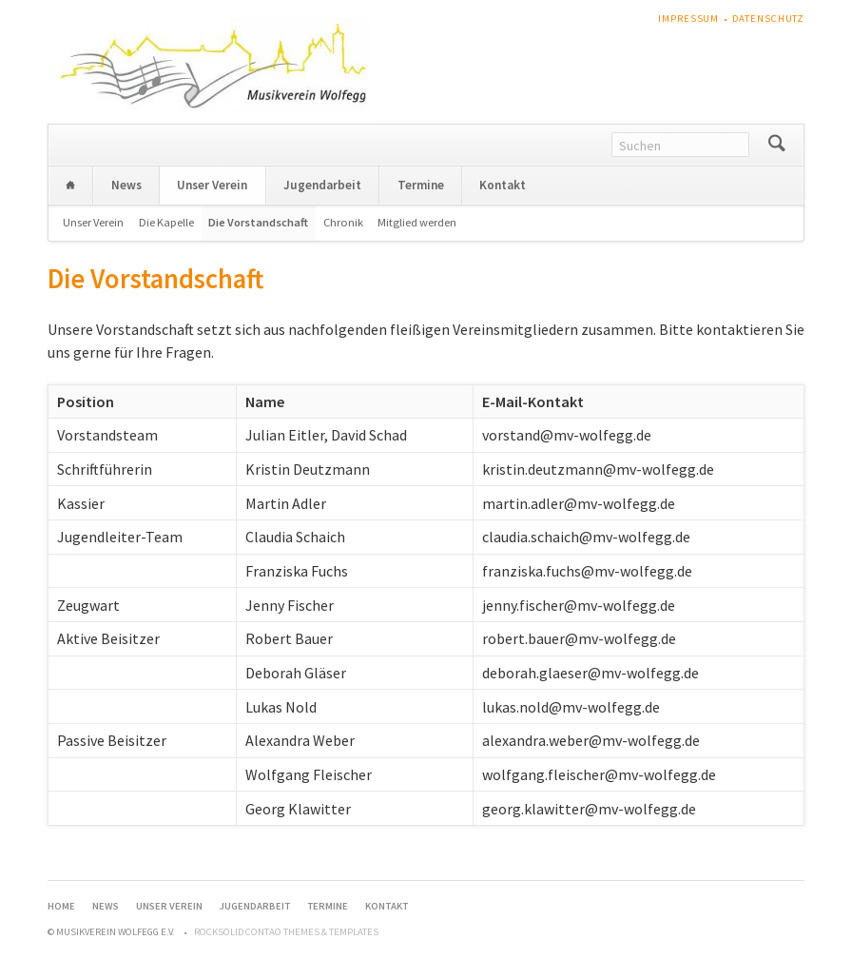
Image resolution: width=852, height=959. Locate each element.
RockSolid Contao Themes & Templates (286, 932)
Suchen (776, 145)
